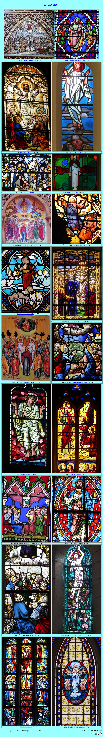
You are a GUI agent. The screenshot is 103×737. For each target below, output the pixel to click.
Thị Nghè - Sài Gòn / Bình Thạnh (76, 727)
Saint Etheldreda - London (27, 192)
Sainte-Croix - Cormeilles (75, 474)
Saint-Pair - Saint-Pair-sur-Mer (25, 314)
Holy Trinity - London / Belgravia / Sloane (24, 474)
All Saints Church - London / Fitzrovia (27, 60)
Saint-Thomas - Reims (26, 727)
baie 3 (16, 635)
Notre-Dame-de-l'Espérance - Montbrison (26, 543)
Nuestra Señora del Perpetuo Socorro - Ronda (77, 321)
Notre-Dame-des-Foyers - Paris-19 (25, 382)
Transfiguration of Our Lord (70, 192)
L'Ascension (51, 4)
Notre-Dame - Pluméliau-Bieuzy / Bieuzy (76, 382)
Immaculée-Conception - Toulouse (76, 245)
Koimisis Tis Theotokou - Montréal (25, 245)
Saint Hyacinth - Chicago (26, 152)
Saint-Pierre (74, 543)
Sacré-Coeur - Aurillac (76, 152)
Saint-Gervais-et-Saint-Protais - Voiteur (75, 60)
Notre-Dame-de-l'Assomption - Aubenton (76, 635)
